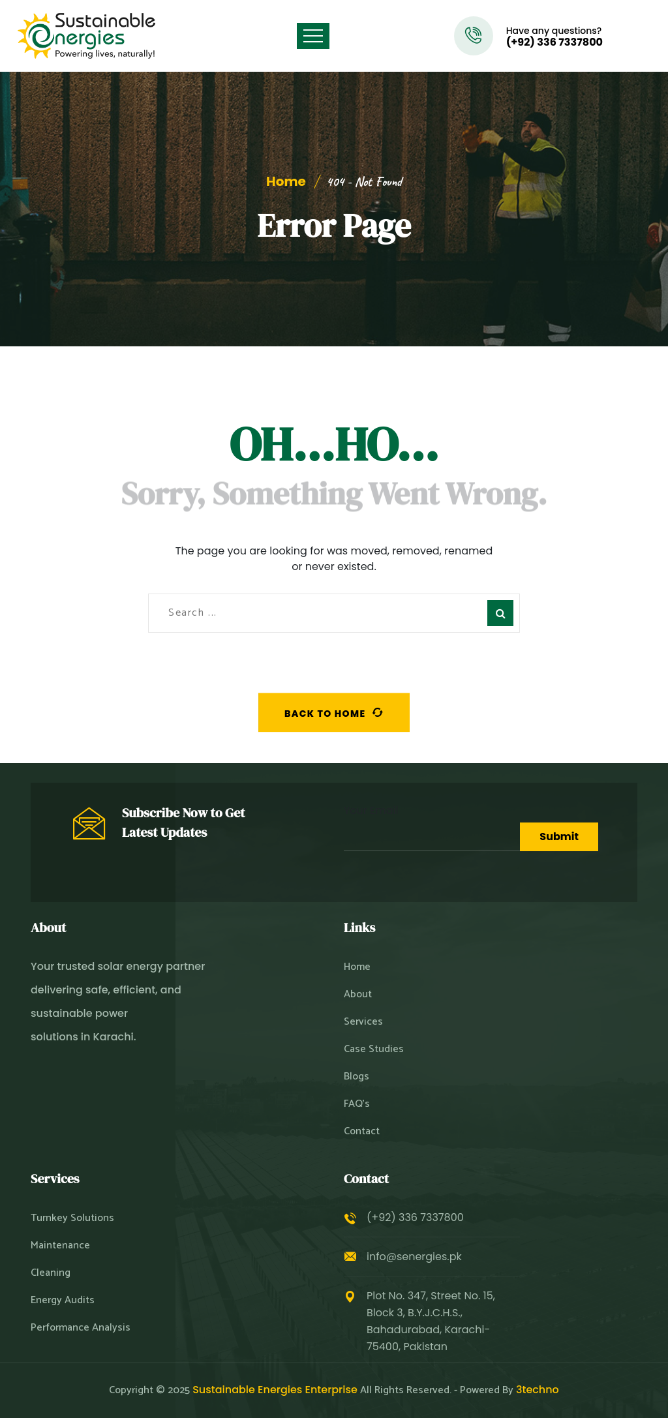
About (358, 994)
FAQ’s (357, 1104)
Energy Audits (63, 1300)
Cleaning (50, 1273)
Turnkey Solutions (72, 1218)
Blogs (356, 1076)
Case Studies (374, 1049)
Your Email (432, 827)
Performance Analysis (80, 1328)
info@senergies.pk (414, 1256)
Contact (362, 1131)
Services (363, 1022)
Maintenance (60, 1245)
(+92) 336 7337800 (554, 42)
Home (286, 181)
